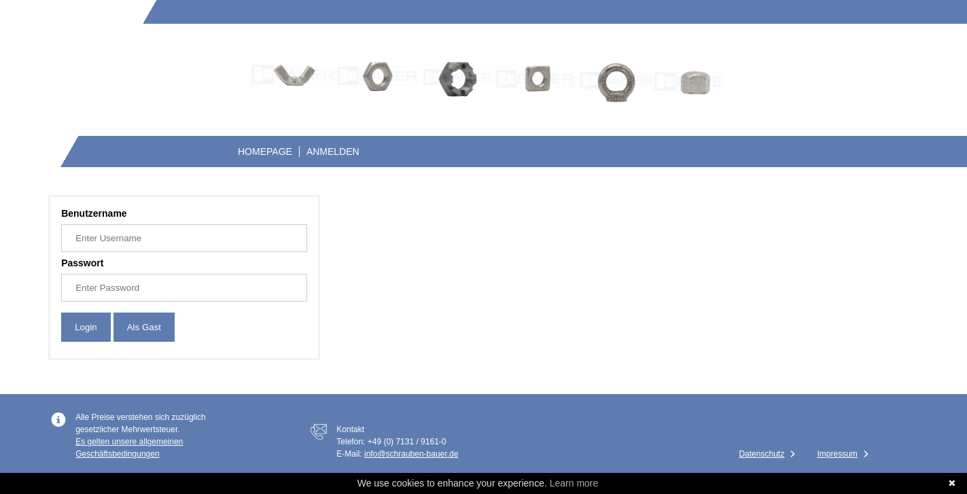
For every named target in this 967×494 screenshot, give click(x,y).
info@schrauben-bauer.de (411, 454)
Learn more (574, 483)
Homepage (265, 151)
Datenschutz (761, 454)
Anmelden (332, 151)
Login (86, 327)
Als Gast (144, 327)
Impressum (837, 454)
